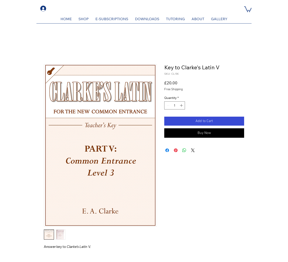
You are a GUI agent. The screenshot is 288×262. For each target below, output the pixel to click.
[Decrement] (167, 105)
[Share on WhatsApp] (184, 150)
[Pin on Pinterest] (175, 150)
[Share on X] (193, 150)
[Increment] (181, 105)
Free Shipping (173, 89)
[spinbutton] (174, 105)
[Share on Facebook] (167, 150)
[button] (248, 9)
